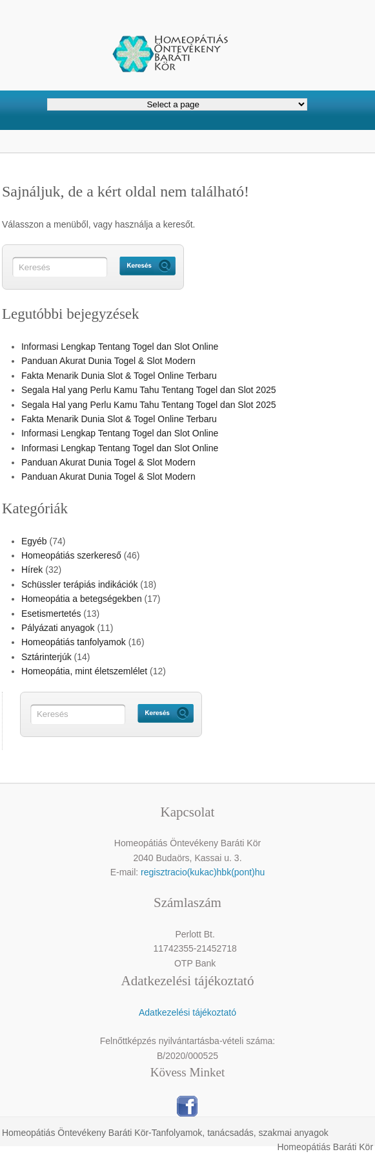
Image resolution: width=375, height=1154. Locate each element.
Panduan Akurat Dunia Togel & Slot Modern (108, 361)
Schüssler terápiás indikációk (79, 584)
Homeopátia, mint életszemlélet (84, 671)
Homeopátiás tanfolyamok (73, 642)
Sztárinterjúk (46, 657)
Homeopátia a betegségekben (81, 598)
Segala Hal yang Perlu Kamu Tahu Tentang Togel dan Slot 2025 (148, 390)
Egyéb (34, 541)
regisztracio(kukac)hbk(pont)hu (203, 872)
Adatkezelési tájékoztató (187, 1012)
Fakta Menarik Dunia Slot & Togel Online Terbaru (119, 375)
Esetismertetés (51, 613)
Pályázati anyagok (58, 628)
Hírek (32, 569)
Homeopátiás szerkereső (71, 555)
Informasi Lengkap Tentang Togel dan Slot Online (119, 346)
